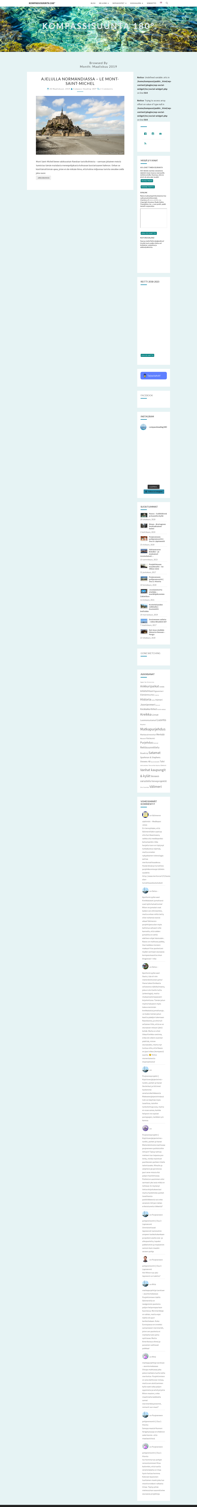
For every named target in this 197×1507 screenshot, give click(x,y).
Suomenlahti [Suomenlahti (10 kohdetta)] (155, 762)
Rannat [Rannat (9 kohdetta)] (155, 743)
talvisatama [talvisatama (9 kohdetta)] (144, 765)
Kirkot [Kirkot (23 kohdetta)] (154, 709)
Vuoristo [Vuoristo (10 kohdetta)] (146, 787)
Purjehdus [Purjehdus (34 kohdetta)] (146, 742)
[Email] (161, 134)
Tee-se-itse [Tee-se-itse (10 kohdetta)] (152, 765)
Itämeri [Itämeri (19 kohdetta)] (159, 699)
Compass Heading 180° (85, 89)
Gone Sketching (150, 653)
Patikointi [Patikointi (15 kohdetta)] (150, 738)
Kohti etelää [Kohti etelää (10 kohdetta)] (161, 709)
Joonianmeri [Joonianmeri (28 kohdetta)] (147, 704)
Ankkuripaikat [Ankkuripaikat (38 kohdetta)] (149, 686)
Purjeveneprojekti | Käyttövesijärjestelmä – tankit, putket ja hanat (152, 1079)
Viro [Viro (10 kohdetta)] (141, 787)
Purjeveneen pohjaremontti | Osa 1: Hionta (152, 1420)
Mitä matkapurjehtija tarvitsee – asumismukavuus (153, 1289)
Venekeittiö (151, 3)
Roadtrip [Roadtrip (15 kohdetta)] (144, 753)
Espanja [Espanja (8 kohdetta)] (156, 695)
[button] (167, 3)
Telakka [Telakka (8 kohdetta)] (158, 765)
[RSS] (146, 143)
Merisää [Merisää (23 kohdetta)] (160, 734)
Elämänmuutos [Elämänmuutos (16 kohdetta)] (147, 694)
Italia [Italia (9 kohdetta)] (153, 700)
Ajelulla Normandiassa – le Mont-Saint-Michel (80, 81)
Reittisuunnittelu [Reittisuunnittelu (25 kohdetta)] (149, 747)
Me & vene (103, 3)
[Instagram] (153, 134)
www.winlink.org (155, 200)
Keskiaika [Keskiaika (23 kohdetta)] (145, 709)
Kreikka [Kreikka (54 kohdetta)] (146, 714)
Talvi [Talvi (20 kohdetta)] (162, 761)
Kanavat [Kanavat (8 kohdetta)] (158, 705)
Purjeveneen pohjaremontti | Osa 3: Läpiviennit (152, 1219)
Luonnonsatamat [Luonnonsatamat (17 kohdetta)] (148, 720)
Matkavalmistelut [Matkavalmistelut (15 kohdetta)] (148, 734)
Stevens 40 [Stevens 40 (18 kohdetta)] (145, 761)
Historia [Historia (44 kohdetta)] (145, 699)
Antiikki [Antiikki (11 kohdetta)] (161, 687)
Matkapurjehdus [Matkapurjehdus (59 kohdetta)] (152, 729)
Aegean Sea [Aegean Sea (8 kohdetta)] (143, 682)
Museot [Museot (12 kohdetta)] (143, 738)
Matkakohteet (118, 3)
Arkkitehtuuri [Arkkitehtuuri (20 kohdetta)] (147, 690)
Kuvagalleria (135, 3)
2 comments (106, 89)
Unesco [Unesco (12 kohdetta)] (163, 765)
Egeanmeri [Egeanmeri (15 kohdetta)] (158, 691)
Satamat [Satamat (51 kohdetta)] (155, 752)
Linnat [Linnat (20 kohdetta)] (155, 714)
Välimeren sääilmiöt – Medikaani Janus (151, 820)
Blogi (93, 3)
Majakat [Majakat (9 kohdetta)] (142, 724)
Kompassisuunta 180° (42, 3)
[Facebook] (146, 134)
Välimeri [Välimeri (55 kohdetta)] (156, 786)
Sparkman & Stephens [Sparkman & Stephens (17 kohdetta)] (150, 757)
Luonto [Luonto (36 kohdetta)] (161, 720)
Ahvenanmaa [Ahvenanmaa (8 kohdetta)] (150, 682)
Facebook (147, 395)
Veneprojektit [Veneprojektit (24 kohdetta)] (159, 781)
